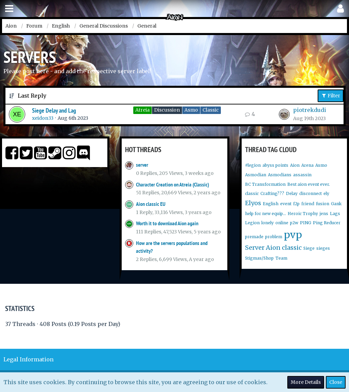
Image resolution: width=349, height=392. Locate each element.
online (281, 222)
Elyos (253, 203)
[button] (9, 8)
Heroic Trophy (303, 213)
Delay (292, 193)
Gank (336, 203)
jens (324, 213)
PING (305, 222)
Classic (210, 110)
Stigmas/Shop (259, 258)
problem (273, 236)
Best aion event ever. (308, 184)
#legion (253, 165)
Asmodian (255, 174)
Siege (309, 248)
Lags (335, 213)
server (142, 164)
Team (281, 258)
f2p (296, 203)
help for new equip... (265, 213)
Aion (295, 165)
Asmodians (279, 174)
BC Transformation (265, 184)
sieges (323, 248)
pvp (293, 235)
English (270, 203)
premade (254, 236)
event (285, 203)
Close (335, 382)
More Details (306, 382)
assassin (302, 174)
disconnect (310, 193)
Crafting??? (272, 193)
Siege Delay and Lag (54, 110)
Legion (252, 222)
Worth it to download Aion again (167, 223)
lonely (267, 222)
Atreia (142, 110)
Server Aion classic (273, 247)
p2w (294, 222)
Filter (330, 96)
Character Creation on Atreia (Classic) (172, 184)
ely (326, 193)
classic (252, 193)
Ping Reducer (326, 222)
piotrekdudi (309, 110)
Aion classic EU (150, 204)
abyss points (275, 165)
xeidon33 (43, 118)
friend (307, 203)
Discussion (167, 110)
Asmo (191, 110)
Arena (307, 165)
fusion (322, 203)
